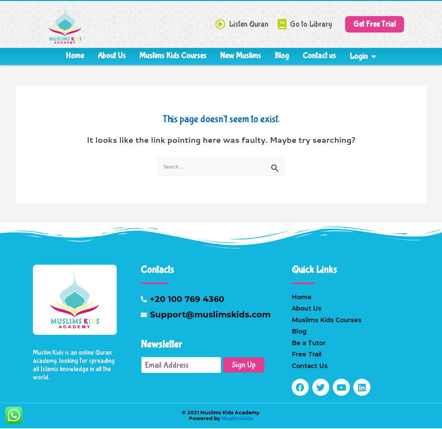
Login (363, 56)
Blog (282, 55)
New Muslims (240, 55)
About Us (112, 55)
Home (75, 55)
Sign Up (244, 365)
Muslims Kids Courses (172, 55)
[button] (374, 24)
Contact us (319, 55)
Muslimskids (236, 419)
